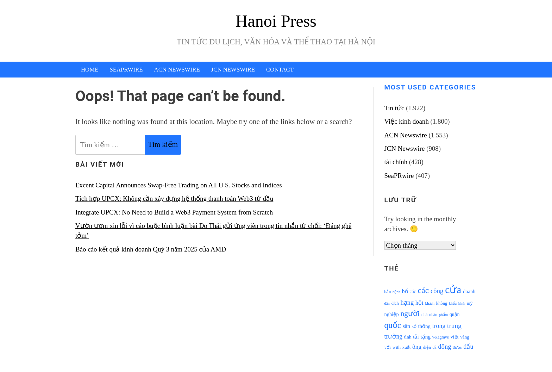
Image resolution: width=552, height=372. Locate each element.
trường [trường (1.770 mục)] (393, 336)
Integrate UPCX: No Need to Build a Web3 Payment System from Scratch (174, 212)
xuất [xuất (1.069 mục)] (406, 347)
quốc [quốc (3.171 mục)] (392, 325)
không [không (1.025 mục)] (441, 303)
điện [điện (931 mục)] (427, 347)
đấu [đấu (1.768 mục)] (468, 346)
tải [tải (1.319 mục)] (416, 337)
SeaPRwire (126, 69)
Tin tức (394, 108)
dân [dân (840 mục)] (387, 303)
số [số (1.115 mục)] (414, 326)
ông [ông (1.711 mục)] (416, 346)
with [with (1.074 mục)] (397, 347)
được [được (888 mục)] (457, 347)
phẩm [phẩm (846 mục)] (443, 314)
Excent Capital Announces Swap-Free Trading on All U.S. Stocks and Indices (178, 185)
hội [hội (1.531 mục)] (419, 302)
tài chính (396, 162)
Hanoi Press (276, 21)
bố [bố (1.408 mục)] (405, 291)
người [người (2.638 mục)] (409, 313)
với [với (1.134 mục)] (387, 347)
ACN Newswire (177, 69)
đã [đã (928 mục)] (435, 347)
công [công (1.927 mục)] (437, 290)
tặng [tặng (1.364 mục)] (425, 337)
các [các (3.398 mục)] (423, 290)
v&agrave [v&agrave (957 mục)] (440, 337)
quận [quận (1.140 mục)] (455, 314)
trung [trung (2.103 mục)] (454, 325)
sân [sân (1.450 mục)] (406, 326)
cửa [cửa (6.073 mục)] (453, 289)
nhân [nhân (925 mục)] (433, 314)
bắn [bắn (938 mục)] (387, 292)
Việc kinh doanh (406, 121)
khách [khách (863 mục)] (430, 303)
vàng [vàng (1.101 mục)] (464, 337)
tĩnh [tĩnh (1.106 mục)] (408, 337)
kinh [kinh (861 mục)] (461, 303)
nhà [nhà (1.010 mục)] (424, 314)
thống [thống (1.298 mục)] (424, 326)
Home (89, 69)
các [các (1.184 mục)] (412, 291)
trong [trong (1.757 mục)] (439, 325)
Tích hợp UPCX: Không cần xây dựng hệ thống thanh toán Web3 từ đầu (174, 198)
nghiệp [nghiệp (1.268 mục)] (391, 314)
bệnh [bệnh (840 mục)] (396, 292)
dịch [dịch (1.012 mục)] (395, 303)
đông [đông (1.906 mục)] (444, 346)
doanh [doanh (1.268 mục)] (469, 291)
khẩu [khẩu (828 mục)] (453, 303)
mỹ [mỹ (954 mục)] (469, 303)
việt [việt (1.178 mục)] (455, 337)
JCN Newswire (233, 69)
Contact (280, 69)
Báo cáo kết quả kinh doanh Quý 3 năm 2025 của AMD (150, 249)
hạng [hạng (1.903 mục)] (407, 302)
